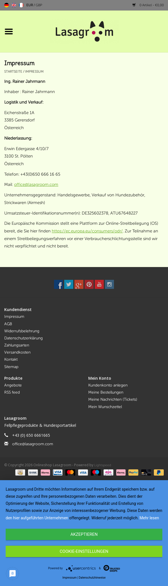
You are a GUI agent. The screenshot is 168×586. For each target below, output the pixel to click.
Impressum (34, 71)
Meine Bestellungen (105, 392)
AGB (8, 324)
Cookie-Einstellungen (84, 551)
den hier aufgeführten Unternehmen (37, 518)
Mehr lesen (149, 518)
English (14, 5)
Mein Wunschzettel (105, 407)
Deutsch (6, 5)
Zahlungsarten (16, 345)
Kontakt (11, 359)
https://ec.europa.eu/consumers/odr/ (87, 231)
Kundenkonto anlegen (108, 385)
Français (21, 5)
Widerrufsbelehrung (21, 331)
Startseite (13, 71)
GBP (39, 5)
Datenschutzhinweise (92, 577)
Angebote (13, 385)
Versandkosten (17, 352)
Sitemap (11, 367)
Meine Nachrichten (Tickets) (112, 399)
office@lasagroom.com (36, 184)
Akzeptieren (84, 534)
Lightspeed (102, 465)
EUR (30, 5)
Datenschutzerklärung (23, 338)
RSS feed (12, 392)
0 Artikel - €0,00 (148, 5)
